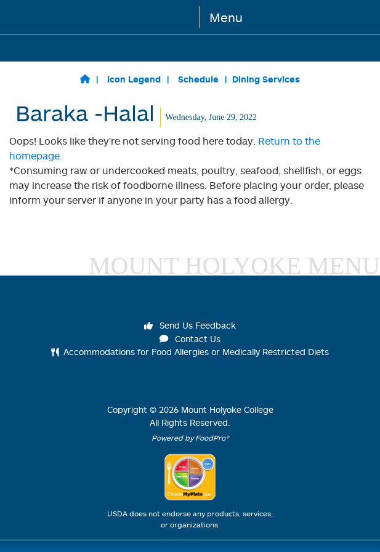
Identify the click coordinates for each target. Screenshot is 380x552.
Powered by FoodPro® (190, 437)
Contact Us (190, 339)
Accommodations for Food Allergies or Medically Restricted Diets (190, 351)
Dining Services (266, 79)
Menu (226, 17)
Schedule (198, 79)
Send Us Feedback (190, 325)
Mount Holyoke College (227, 409)
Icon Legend (134, 79)
